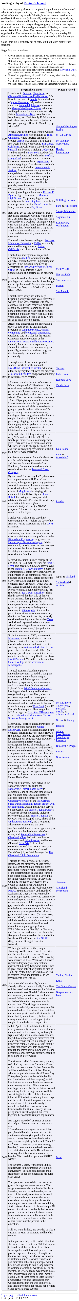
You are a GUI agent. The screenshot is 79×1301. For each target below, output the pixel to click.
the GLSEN (43, 938)
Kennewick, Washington (62, 224)
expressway (43, 161)
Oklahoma (13, 137)
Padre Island (62, 374)
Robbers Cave (63, 379)
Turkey (70, 720)
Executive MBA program (41, 712)
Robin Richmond (35, 3)
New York (33, 152)
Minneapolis (28, 610)
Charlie (20, 140)
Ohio (73, 69)
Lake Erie (24, 843)
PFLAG (12, 890)
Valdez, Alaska (64, 975)
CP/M (50, 523)
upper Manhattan (20, 102)
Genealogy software (18, 800)
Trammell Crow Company (28, 568)
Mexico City (62, 268)
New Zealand (63, 757)
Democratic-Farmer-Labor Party (25, 788)
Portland (60, 708)
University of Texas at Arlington (25, 542)
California (13, 146)
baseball (13, 149)
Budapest (61, 745)
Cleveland (65, 69)
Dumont (27, 93)
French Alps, (63, 737)
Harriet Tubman (39, 815)
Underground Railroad (20, 821)
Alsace (59, 731)
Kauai (59, 980)
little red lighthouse (29, 105)
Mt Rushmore (63, 702)
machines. (13, 526)
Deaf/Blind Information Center (24, 368)
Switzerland (62, 582)
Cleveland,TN (63, 135)
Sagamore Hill (63, 217)
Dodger (45, 149)
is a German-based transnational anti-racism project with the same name (31, 803)
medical (26, 258)
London (60, 501)
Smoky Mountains (66, 211)
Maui (59, 1157)
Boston (59, 285)
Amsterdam (71, 205)
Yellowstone (62, 705)
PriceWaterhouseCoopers (37, 688)
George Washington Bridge (26, 108)
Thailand (70, 576)
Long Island (14, 158)
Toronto (60, 368)
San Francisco (63, 280)
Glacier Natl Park (65, 714)
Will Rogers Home (66, 200)
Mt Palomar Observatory (62, 142)
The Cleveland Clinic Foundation (30, 854)
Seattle (59, 711)
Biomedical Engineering (21, 539)
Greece (59, 720)
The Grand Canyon (66, 986)
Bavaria (60, 725)
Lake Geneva (63, 734)
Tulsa (49, 134)
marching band (33, 201)
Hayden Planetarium (62, 151)
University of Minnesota (27, 715)
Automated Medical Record (39, 647)
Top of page (7, 1295)
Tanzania (61, 882)
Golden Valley (15, 662)
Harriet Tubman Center (41, 809)
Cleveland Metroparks (62, 889)
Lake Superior (32, 840)
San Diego (47, 143)
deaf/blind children (21, 373)
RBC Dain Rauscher (33, 592)
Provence (61, 740)
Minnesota (14, 638)
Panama (60, 751)
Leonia (33, 99)
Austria (60, 585)
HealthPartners (16, 659)
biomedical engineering (37, 332)
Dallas (37, 243)
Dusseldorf (62, 457)
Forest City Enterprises (33, 834)
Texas (50, 619)
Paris (58, 205)
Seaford (49, 155)
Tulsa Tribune (41, 204)
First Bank (38, 706)
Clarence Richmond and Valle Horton (28, 96)
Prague (73, 745)
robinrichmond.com (26, 1295)
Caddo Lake (62, 385)
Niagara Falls (63, 274)
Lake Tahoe (62, 448)
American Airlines (18, 134)
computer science (31, 329)
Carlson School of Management (29, 717)
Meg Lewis (25, 491)
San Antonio (62, 291)
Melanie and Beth (25, 114)
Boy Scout (36, 207)
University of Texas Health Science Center (30, 341)
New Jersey (39, 93)
